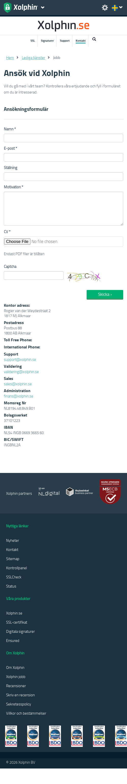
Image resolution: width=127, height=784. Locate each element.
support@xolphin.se (20, 359)
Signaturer (47, 41)
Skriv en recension (20, 694)
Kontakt (81, 41)
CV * (7, 231)
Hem (10, 57)
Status (11, 586)
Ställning (10, 167)
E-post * (10, 148)
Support (65, 41)
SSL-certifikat (16, 622)
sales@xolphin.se (18, 383)
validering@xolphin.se (21, 371)
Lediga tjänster (33, 57)
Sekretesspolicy (18, 703)
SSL (32, 41)
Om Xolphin (15, 667)
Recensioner (16, 685)
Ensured (12, 640)
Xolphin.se (14, 613)
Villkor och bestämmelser (26, 713)
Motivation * (13, 186)
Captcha (10, 266)
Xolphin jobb (15, 676)
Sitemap (12, 558)
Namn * (10, 128)
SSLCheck (13, 576)
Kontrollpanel (16, 567)
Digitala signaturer (20, 631)
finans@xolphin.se (18, 395)
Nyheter (12, 540)
